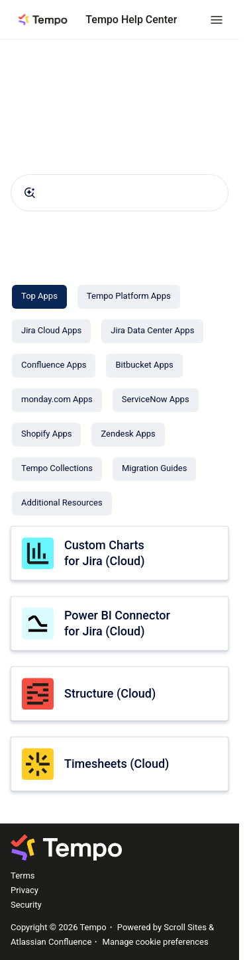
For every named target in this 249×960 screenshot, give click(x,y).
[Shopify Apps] (46, 435)
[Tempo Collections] (57, 469)
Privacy (24, 890)
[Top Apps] (39, 297)
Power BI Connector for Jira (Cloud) (117, 622)
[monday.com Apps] (57, 400)
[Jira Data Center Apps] (152, 331)
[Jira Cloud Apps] (51, 331)
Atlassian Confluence (51, 942)
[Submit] (29, 192)
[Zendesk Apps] (127, 435)
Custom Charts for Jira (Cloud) (104, 552)
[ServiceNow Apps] (156, 400)
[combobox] (119, 193)
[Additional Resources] (62, 503)
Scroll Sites (185, 927)
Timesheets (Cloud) (116, 764)
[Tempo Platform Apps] (128, 297)
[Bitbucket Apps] (144, 366)
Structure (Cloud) (110, 693)
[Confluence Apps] (53, 366)
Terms (23, 875)
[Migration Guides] (154, 469)
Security (26, 905)
